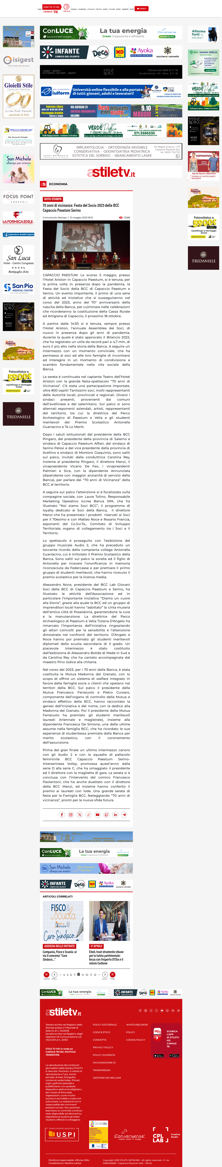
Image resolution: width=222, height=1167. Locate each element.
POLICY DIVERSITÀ (104, 1055)
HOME (39, 9)
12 (95, 975)
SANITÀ (105, 9)
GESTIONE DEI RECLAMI (107, 1077)
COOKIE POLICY (135, 1039)
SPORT (132, 9)
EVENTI (118, 9)
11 (91, 975)
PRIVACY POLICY (103, 1047)
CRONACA (74, 9)
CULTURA (112, 9)
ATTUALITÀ (91, 9)
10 (87, 975)
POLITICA (99, 9)
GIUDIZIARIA (82, 9)
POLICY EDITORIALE (105, 1024)
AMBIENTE (125, 9)
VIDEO (141, 8)
